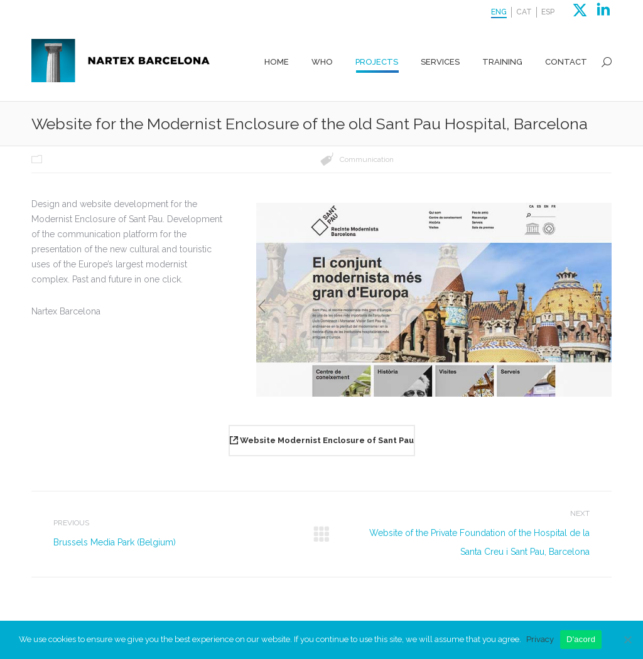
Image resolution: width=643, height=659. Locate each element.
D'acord (580, 639)
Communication (367, 159)
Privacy (540, 639)
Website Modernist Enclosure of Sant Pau (322, 440)
